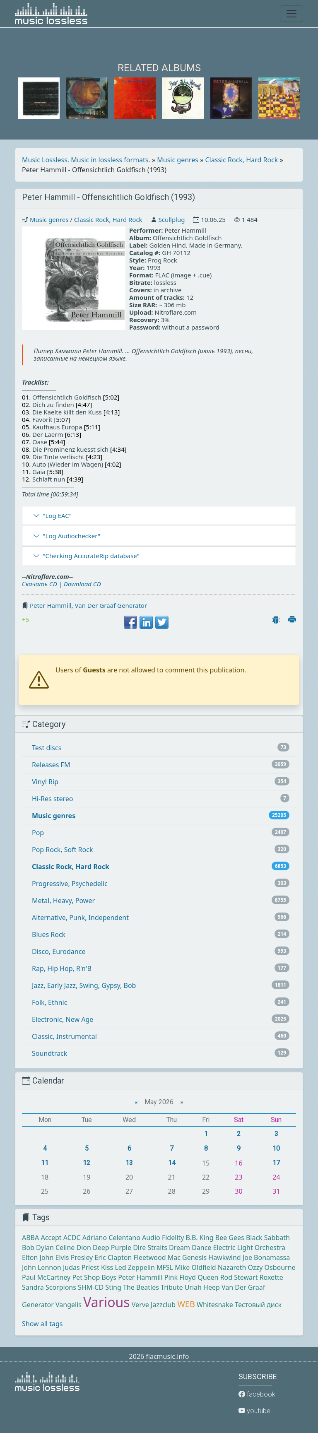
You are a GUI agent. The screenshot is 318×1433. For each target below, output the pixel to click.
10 (276, 1148)
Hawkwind (224, 1257)
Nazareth (232, 1267)
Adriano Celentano (111, 1237)
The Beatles (141, 1287)
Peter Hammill (51, 605)
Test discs (46, 747)
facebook (256, 1394)
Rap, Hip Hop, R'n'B (62, 968)
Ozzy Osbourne (272, 1267)
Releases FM (51, 764)
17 (276, 1163)
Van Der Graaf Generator (111, 605)
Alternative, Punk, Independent (80, 917)
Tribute (172, 1287)
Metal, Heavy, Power (63, 900)
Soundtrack (49, 1053)
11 (44, 1163)
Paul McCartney (46, 1277)
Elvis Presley (74, 1257)
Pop (38, 832)
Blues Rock (48, 934)
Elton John (37, 1257)
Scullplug (171, 219)
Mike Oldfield (195, 1267)
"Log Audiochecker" (71, 536)
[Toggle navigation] (291, 13)
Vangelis (68, 1304)
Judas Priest (81, 1267)
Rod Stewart (239, 1277)
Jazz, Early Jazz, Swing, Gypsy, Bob (84, 985)
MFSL (165, 1267)
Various (106, 1302)
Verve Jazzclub (154, 1304)
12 (86, 1163)
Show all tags (42, 1323)
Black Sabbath (268, 1237)
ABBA (30, 1237)
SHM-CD (91, 1287)
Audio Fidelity (163, 1237)
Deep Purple (112, 1247)
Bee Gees (229, 1237)
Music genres (177, 159)
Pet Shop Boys (94, 1277)
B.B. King (200, 1237)
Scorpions (61, 1287)
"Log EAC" (57, 515)
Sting (113, 1287)
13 (129, 1163)
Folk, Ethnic (49, 1002)
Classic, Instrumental (64, 1036)
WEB (186, 1304)
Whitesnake (215, 1304)
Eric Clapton (113, 1257)
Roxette (271, 1277)
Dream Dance (190, 1247)
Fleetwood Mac (157, 1257)
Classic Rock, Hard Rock (241, 159)
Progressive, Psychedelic (70, 883)
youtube (254, 1411)
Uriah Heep (202, 1287)
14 (172, 1163)
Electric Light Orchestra (249, 1247)
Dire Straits (150, 1247)
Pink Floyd (180, 1277)
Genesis (194, 1257)
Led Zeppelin (134, 1267)
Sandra (33, 1287)
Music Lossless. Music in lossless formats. (86, 159)
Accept (51, 1237)
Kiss (107, 1267)
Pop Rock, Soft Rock (62, 849)
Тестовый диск (258, 1304)
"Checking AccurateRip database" (91, 556)
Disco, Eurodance (58, 951)
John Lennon (41, 1267)
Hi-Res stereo (52, 798)
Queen (208, 1277)
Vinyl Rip (45, 781)
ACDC (72, 1237)
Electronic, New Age (62, 1019)
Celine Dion (73, 1247)
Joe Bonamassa (266, 1257)
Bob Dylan (38, 1247)
